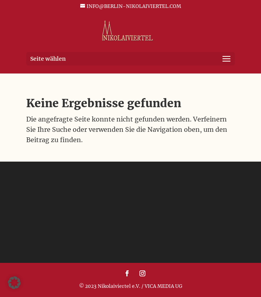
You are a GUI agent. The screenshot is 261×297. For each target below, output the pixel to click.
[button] (14, 282)
